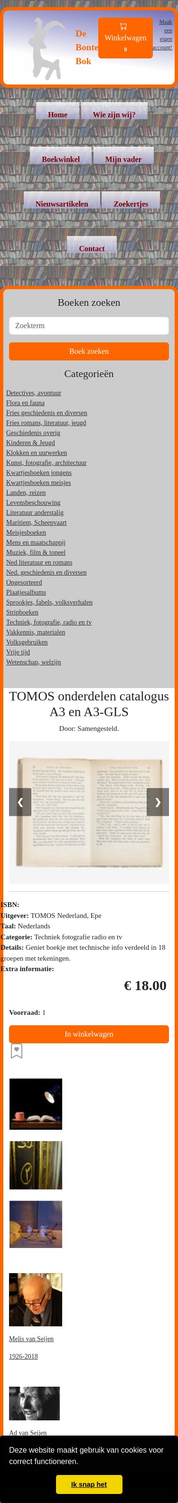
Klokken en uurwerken (36, 452)
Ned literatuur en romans (39, 562)
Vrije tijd (18, 652)
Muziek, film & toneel (36, 552)
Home (57, 115)
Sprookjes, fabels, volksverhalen (49, 602)
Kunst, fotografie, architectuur (46, 462)
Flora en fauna (25, 402)
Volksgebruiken (27, 642)
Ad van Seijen (28, 1433)
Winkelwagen (125, 38)
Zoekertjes (130, 204)
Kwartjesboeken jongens (39, 472)
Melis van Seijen (31, 1338)
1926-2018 (23, 1356)
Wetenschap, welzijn (33, 662)
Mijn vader (123, 159)
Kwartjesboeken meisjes (38, 482)
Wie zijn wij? (114, 115)
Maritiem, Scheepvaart (36, 522)
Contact (91, 249)
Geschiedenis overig (33, 432)
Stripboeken (22, 612)
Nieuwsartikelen (62, 204)
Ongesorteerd (24, 582)
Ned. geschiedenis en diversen (46, 572)
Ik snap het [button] (89, 1484)
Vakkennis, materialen (35, 632)
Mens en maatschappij (36, 542)
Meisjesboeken (26, 532)
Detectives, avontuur (33, 393)
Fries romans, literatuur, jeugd (46, 422)
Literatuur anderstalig (35, 512)
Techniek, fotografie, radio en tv (49, 622)
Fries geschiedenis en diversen (46, 412)
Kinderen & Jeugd (30, 442)
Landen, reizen (26, 492)
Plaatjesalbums (26, 592)
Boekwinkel (61, 159)
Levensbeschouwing (33, 502)
